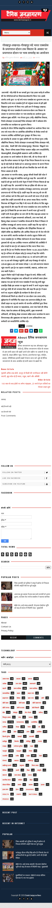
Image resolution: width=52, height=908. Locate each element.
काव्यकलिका (5, 698)
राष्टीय (17, 761)
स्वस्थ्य (19, 790)
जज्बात (31, 722)
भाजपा (40, 746)
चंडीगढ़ (41, 718)
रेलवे (40, 761)
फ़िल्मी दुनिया (6, 742)
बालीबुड (4, 746)
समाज (30, 780)
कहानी (4, 694)
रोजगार (4, 766)
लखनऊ (16, 766)
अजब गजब (5, 684)
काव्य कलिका (17, 694)
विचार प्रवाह (35, 771)
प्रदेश (15, 737)
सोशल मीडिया (6, 790)
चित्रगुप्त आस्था (6, 722)
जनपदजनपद (20, 727)
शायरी (17, 775)
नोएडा (17, 732)
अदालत (18, 684)
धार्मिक (4, 732)
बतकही (20, 742)
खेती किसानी (35, 713)
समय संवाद (17, 780)
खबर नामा (31, 703)
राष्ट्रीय (28, 761)
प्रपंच (28, 737)
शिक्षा (28, 775)
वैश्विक (4, 775)
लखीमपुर (30, 766)
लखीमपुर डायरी (6, 771)
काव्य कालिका (33, 694)
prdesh (5, 804)
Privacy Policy (7, 635)
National (33, 799)
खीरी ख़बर (22, 708)
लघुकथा (22, 771)
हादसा (42, 790)
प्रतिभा (4, 737)
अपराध (30, 684)
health (5, 799)
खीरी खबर (5, 708)
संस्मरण (4, 780)
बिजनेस (16, 746)
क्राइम (18, 698)
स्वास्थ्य (30, 790)
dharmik (30, 795)
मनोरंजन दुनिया (18, 751)
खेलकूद (15, 718)
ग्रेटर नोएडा (28, 718)
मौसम (30, 756)
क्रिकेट (18, 703)
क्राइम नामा (31, 698)
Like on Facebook (26, 483)
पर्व (39, 732)
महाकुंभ (4, 756)
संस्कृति (39, 775)
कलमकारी (32, 689)
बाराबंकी (31, 742)
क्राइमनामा (5, 703)
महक (31, 751)
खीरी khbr (20, 713)
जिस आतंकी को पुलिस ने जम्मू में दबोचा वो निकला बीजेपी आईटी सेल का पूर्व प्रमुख (31, 589)
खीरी (42, 703)
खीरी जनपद (5, 713)
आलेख (4, 689)
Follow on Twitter (26, 478)
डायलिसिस (34, 727)
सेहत (31, 785)
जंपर (19, 722)
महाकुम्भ (18, 756)
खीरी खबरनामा (36, 708)
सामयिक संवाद (6, 785)
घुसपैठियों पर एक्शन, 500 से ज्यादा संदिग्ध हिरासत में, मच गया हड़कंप (30, 881)
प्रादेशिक (39, 737)
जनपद (37, 62)
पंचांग (29, 732)
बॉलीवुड (28, 746)
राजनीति (4, 761)
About (4, 628)
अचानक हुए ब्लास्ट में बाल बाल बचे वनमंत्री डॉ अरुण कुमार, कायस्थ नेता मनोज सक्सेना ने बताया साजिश (32, 600)
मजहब (4, 751)
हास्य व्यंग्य (5, 795)
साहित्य (20, 785)
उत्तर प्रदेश (18, 689)
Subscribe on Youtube (26, 489)
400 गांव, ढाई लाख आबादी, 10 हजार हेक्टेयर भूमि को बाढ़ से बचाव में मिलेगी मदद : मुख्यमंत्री (31, 612)
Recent (13, 642)
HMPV (19, 799)
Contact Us (6, 631)
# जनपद (29, 331)
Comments (38, 642)
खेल (3, 718)
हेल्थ (17, 795)
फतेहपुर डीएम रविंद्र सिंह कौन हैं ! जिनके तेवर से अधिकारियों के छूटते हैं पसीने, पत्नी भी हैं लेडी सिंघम (32, 860)
